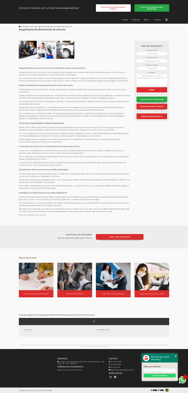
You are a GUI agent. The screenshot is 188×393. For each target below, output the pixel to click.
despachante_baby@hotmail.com (121, 370)
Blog (146, 20)
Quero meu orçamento (119, 237)
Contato (157, 20)
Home (125, 20)
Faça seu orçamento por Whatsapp (152, 8)
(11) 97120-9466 (115, 362)
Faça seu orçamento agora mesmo (113, 8)
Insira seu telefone (152, 367)
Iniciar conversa (159, 376)
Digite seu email (151, 57)
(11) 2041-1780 (114, 367)
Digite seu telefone (152, 65)
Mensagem (152, 72)
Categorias (33, 26)
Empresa (136, 20)
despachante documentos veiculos (56, 26)
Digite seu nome (151, 50)
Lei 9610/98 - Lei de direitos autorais (96, 346)
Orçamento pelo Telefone (152, 106)
